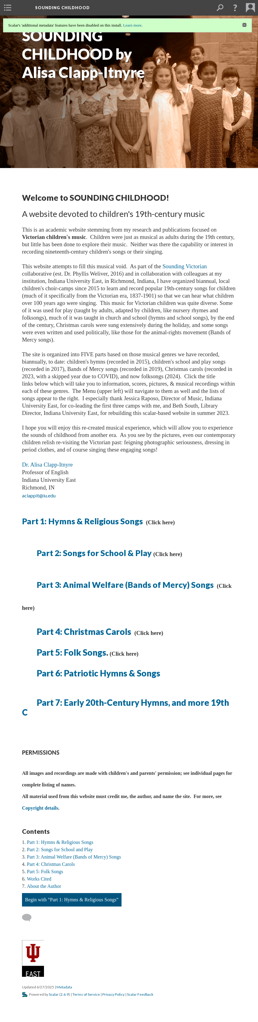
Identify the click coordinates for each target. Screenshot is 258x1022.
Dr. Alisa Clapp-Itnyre (47, 464)
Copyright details (40, 808)
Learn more (132, 25)
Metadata (64, 987)
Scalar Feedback (140, 994)
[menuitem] (7, 7)
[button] (235, 7)
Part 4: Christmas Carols (84, 631)
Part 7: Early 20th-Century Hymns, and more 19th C (125, 707)
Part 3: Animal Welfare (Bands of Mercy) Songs (126, 585)
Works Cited (39, 878)
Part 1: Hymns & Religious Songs (83, 521)
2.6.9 (64, 994)
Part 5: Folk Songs (71, 652)
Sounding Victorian (184, 266)
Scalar (54, 994)
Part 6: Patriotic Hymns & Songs (98, 673)
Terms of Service (86, 994)
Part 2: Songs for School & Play (94, 553)
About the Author (44, 886)
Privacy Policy (113, 994)
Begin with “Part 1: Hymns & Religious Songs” (71, 899)
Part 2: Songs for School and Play (60, 849)
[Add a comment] (29, 918)
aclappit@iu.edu (39, 495)
